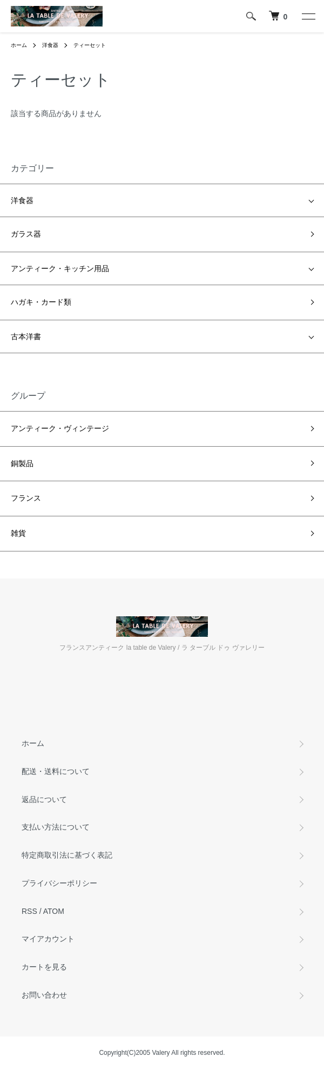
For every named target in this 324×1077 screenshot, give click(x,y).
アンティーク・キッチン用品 (60, 268)
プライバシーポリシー (59, 883)
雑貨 (18, 533)
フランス (26, 498)
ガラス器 (26, 234)
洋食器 (50, 45)
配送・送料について (56, 771)
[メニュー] (308, 16)
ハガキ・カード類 (41, 302)
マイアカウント (48, 938)
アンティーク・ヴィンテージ (60, 428)
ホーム (19, 45)
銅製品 (22, 463)
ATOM (53, 911)
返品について (44, 799)
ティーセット (89, 45)
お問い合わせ (44, 995)
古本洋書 (26, 336)
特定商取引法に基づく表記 (67, 855)
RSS (29, 911)
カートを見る (44, 966)
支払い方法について (56, 827)
